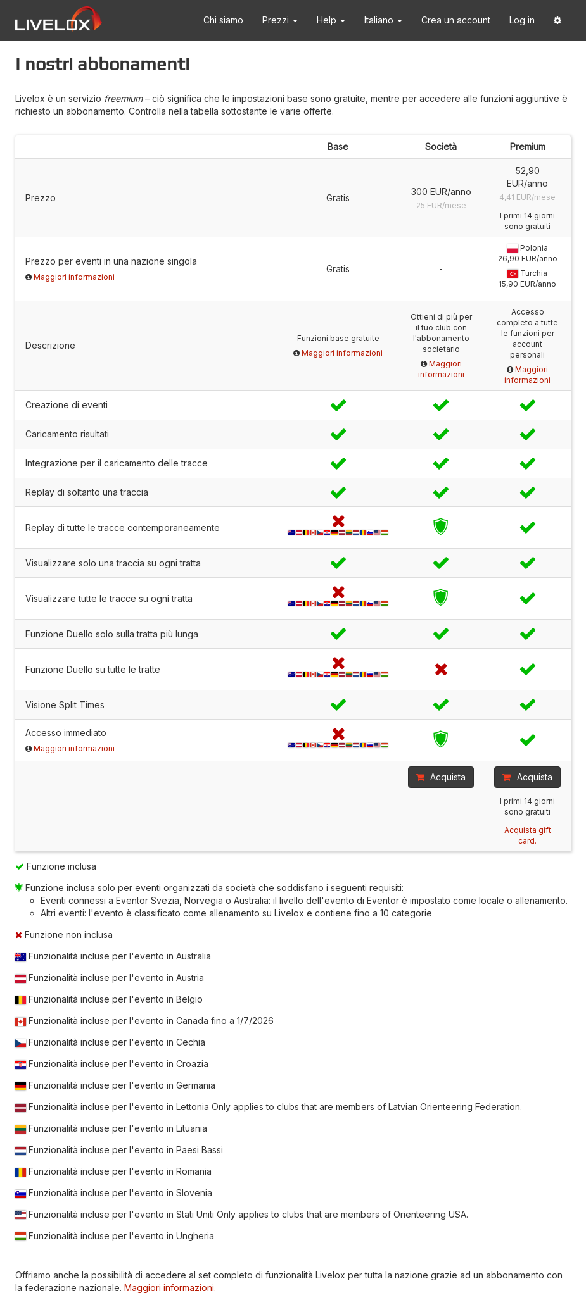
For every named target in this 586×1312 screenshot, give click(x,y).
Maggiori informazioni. (170, 1287)
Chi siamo (223, 20)
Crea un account (455, 20)
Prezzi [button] (280, 20)
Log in (522, 20)
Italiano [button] (383, 20)
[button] (557, 20)
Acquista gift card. (527, 835)
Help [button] (331, 20)
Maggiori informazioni (74, 277)
